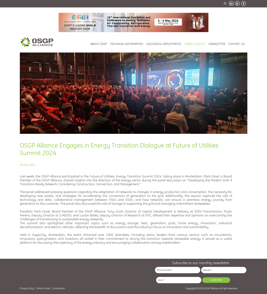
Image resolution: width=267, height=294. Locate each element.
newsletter (217, 44)
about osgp (98, 44)
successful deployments (163, 44)
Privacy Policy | (28, 288)
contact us (236, 44)
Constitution (58, 288)
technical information (126, 44)
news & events (195, 44)
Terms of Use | (44, 288)
